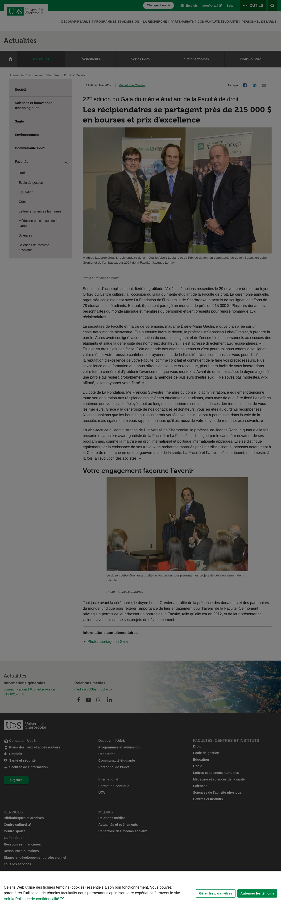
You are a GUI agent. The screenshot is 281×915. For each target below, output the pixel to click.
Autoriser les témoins (257, 893)
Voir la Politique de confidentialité (31, 899)
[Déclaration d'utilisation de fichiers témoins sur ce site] (140, 893)
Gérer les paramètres (215, 893)
